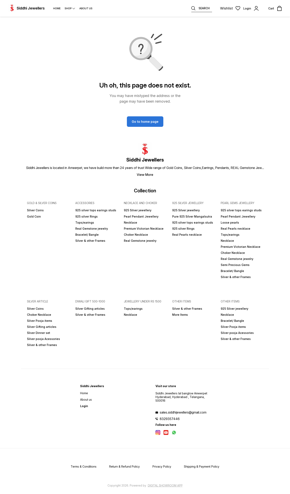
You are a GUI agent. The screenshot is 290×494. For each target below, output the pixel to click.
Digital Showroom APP (165, 485)
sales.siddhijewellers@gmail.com (183, 412)
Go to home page (145, 122)
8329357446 (170, 419)
